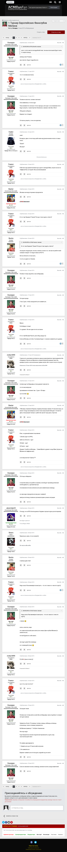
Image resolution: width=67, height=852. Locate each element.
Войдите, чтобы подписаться (11, 20)
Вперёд (25, 37)
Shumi (11, 533)
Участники (53, 834)
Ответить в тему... (18, 808)
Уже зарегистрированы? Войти (38, 7)
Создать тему (41, 32)
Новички (60, 834)
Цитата (29, 64)
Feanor (11, 71)
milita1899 (11, 355)
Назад (7, 37)
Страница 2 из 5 (36, 37)
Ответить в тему (56, 32)
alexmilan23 (11, 508)
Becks (11, 238)
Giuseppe (11, 43)
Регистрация (54, 7)
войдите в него (14, 798)
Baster (11, 189)
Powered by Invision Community (33, 849)
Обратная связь (33, 846)
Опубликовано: (27, 42)
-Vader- (11, 132)
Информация (30, 28)
